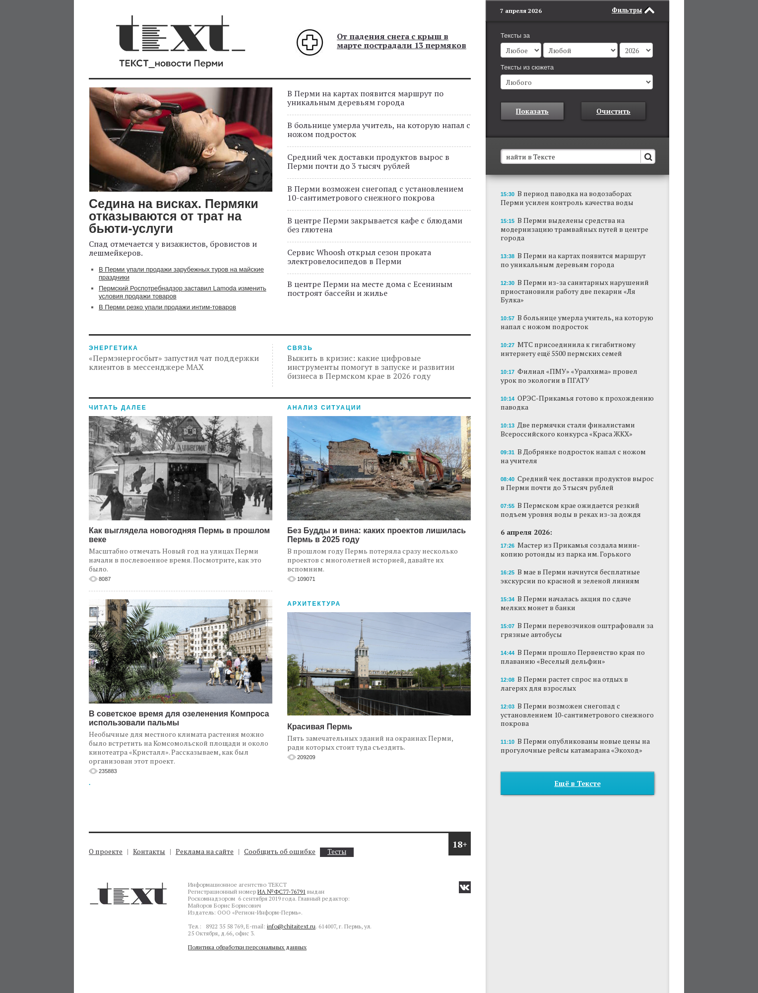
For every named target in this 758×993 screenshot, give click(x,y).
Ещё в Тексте (578, 783)
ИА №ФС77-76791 (281, 891)
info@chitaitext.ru (291, 926)
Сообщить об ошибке (280, 851)
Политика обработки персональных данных (247, 947)
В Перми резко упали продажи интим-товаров (167, 307)
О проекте (106, 851)
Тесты (336, 852)
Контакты (149, 851)
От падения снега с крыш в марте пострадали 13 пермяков (401, 41)
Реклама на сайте (205, 851)
